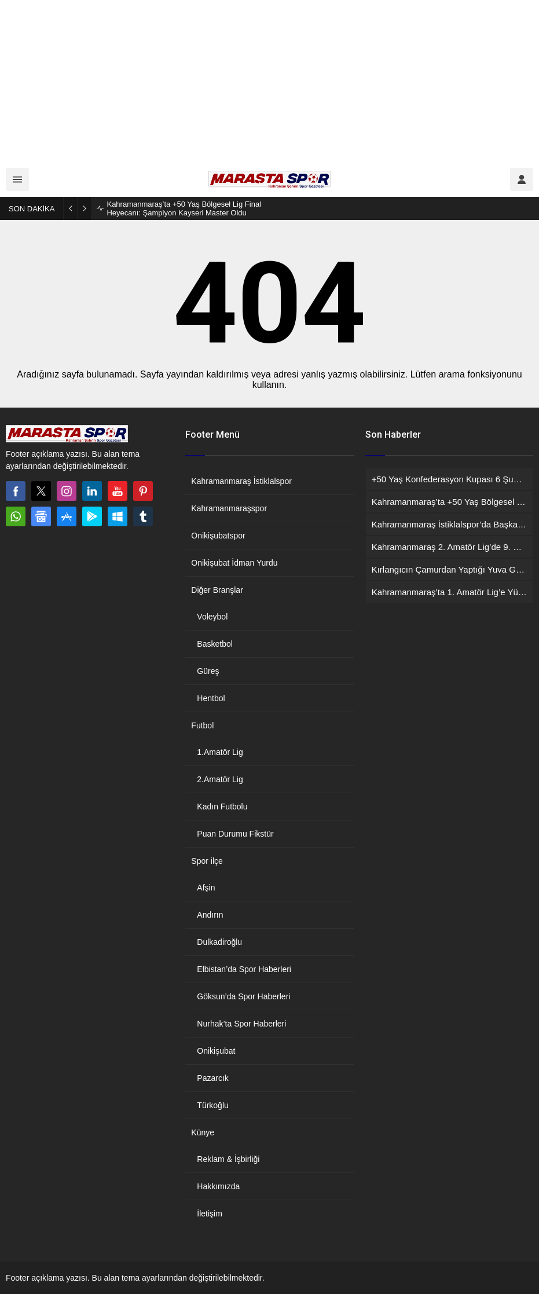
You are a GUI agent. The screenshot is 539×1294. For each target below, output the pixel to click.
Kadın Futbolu (222, 806)
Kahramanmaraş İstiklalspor (241, 481)
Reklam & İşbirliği (228, 1159)
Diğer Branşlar (217, 590)
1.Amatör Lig (220, 752)
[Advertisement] (269, 81)
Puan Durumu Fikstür (235, 833)
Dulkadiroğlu (219, 942)
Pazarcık (212, 1078)
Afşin (206, 887)
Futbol (202, 725)
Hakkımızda (218, 1186)
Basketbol (214, 643)
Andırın (210, 914)
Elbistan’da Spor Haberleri (244, 969)
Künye (202, 1132)
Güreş (208, 671)
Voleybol (212, 616)
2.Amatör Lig (220, 779)
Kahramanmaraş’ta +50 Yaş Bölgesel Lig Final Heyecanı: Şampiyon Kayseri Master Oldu (184, 208)
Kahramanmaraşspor (229, 508)
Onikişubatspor (218, 535)
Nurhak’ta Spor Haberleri (241, 1023)
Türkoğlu (212, 1105)
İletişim (209, 1213)
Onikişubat (216, 1050)
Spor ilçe (206, 861)
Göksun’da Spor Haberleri (243, 996)
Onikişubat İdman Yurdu (234, 562)
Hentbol (211, 698)
